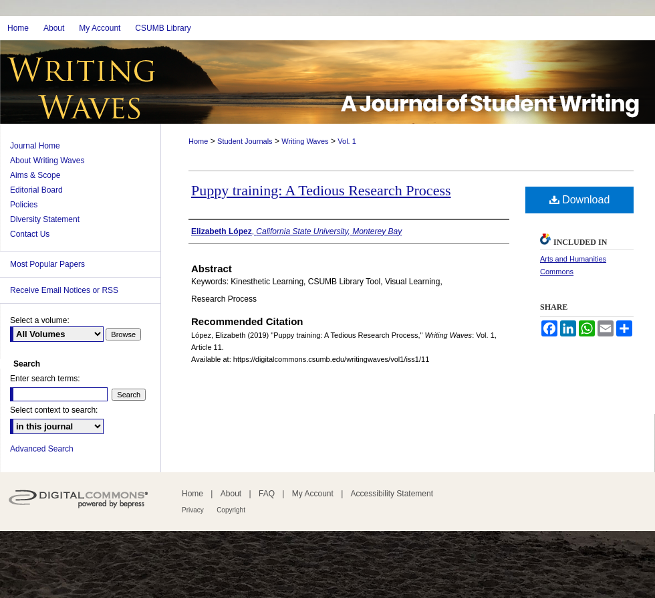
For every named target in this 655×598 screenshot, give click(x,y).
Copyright (231, 510)
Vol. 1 (347, 141)
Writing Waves (304, 141)
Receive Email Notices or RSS (64, 290)
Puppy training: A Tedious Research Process (321, 190)
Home (198, 141)
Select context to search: (54, 410)
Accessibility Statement (392, 493)
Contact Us (29, 234)
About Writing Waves (47, 160)
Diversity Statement (45, 219)
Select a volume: (40, 320)
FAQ (267, 493)
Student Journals (245, 141)
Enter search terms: (45, 378)
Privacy (193, 510)
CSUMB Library (162, 28)
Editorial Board (36, 190)
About (231, 493)
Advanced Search (42, 449)
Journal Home (35, 146)
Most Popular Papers (47, 264)
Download (579, 199)
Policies (23, 204)
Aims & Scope (35, 175)
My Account (313, 493)
